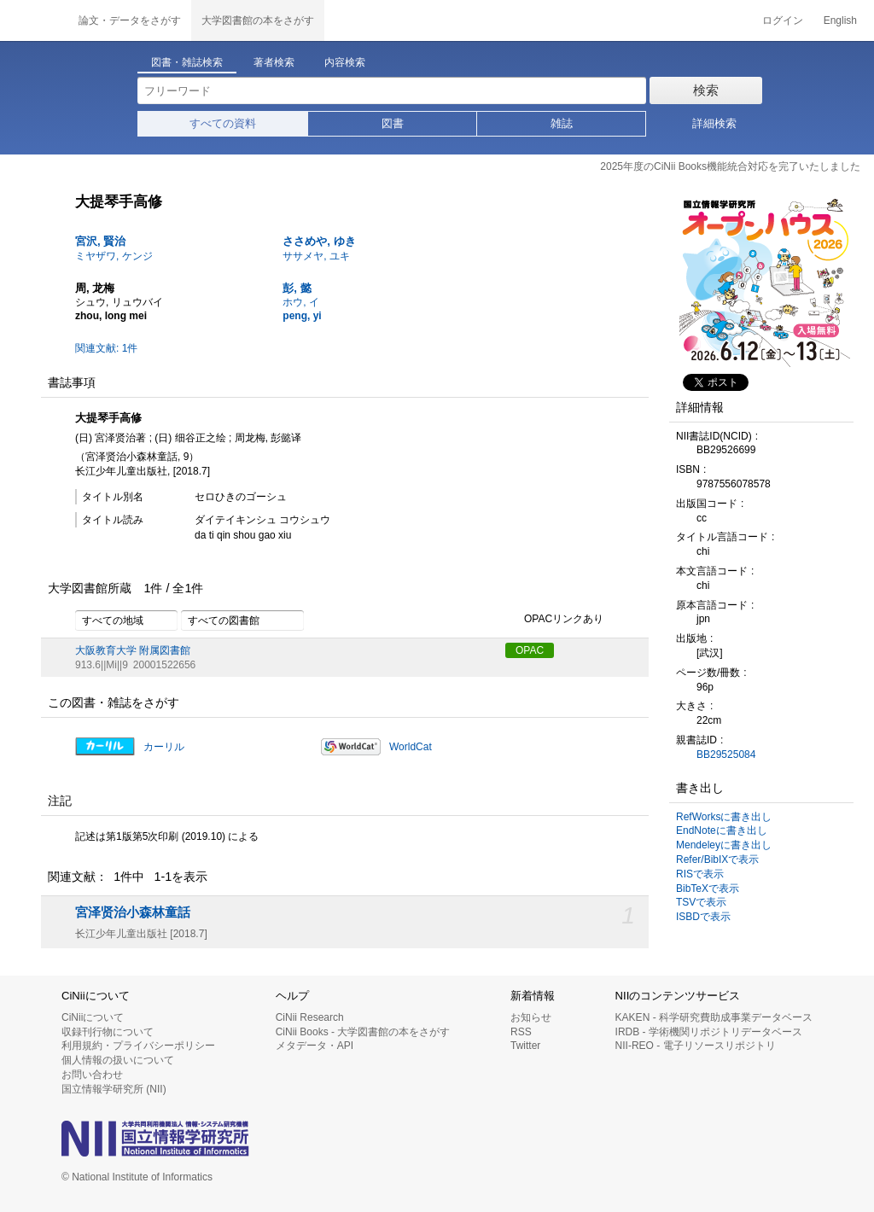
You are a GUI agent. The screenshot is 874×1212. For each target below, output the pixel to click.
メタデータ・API (314, 1046)
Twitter (525, 1046)
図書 (393, 123)
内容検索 (344, 62)
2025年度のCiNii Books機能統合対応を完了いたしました (730, 166)
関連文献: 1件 (106, 348)
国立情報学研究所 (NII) (113, 1089)
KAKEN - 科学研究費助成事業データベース (714, 1017)
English (840, 20)
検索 (706, 90)
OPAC (530, 650)
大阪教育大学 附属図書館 (132, 650)
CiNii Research (310, 1017)
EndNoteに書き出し (721, 830)
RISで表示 (700, 874)
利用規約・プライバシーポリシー (138, 1046)
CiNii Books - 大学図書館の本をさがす (363, 1032)
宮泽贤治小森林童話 (132, 912)
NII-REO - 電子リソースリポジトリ (695, 1046)
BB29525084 (725, 754)
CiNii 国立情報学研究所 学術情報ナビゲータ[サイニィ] (34, 20)
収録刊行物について (107, 1032)
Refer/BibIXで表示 (717, 859)
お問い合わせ (92, 1075)
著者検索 (273, 62)
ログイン (782, 20)
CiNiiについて (92, 1017)
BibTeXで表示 (707, 888)
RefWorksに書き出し (724, 817)
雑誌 (562, 123)
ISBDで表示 (703, 917)
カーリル (163, 747)
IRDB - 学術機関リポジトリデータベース (708, 1032)
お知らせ (530, 1017)
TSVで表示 (701, 902)
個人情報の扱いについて (117, 1060)
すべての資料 (222, 123)
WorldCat (410, 747)
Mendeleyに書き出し (724, 845)
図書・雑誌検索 (187, 62)
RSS (521, 1032)
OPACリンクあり (554, 619)
